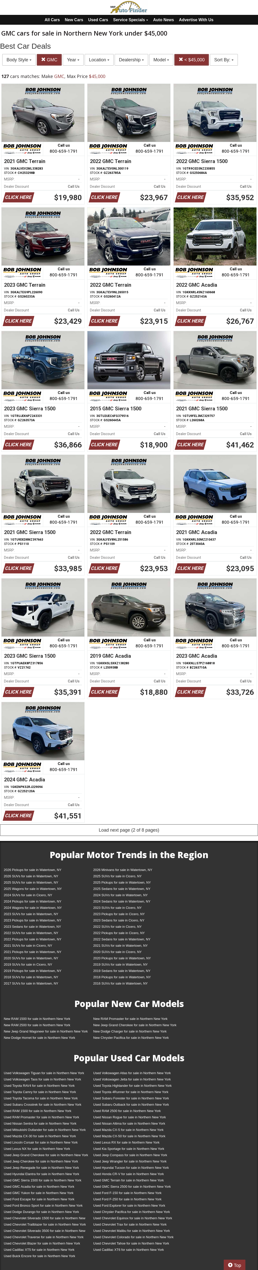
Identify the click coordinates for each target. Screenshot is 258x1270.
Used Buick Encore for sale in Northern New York (39, 1256)
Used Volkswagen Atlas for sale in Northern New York (132, 1073)
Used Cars (98, 20)
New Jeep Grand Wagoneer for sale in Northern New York (46, 1031)
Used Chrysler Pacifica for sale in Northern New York (131, 1212)
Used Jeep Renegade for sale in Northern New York (41, 1168)
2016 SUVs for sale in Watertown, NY (120, 983)
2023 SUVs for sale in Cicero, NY (117, 908)
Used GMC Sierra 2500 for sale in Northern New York (132, 1186)
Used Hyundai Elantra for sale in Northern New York (41, 1174)
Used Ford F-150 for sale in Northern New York (127, 1193)
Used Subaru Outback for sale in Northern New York (131, 1104)
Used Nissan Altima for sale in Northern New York (129, 1123)
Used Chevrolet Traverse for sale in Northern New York (43, 1237)
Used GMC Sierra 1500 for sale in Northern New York (42, 1180)
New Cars (74, 20)
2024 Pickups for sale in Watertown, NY (32, 901)
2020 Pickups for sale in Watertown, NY (122, 958)
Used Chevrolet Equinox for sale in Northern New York (132, 1218)
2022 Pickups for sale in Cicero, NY (119, 933)
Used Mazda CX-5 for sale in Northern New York (128, 1130)
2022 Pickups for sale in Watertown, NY (32, 939)
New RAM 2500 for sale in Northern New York (37, 1025)
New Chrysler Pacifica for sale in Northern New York (131, 1038)
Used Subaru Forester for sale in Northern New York (131, 1098)
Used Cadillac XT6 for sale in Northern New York (128, 1250)
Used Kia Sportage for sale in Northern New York (128, 1149)
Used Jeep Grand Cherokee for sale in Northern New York (46, 1155)
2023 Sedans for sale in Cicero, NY (118, 920)
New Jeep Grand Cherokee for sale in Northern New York (134, 1025)
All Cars (52, 20)
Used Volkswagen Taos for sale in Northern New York (42, 1079)
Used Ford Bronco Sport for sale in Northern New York (43, 1205)
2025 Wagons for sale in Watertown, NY (33, 889)
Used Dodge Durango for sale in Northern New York (41, 1212)
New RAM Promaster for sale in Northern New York (130, 1019)
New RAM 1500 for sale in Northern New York (37, 1019)
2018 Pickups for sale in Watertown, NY (122, 977)
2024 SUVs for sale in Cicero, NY (28, 895)
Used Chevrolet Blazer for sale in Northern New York (42, 1243)
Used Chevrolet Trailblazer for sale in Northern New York (45, 1224)
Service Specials (130, 20)
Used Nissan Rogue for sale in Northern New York (129, 1117)
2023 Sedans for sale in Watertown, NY (32, 927)
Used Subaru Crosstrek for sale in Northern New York (42, 1104)
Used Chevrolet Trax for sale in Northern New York (130, 1224)
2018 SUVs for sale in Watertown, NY (31, 977)
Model (161, 59)
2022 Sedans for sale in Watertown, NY (121, 939)
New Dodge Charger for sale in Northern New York (130, 1031)
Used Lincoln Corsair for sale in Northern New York (41, 1142)
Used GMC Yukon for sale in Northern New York (39, 1193)
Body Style (19, 59)
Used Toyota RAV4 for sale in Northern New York (39, 1086)
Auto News (163, 20)
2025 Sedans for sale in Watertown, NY (121, 889)
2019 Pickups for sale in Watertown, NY (32, 971)
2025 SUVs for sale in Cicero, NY (117, 876)
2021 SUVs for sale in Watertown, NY (120, 945)
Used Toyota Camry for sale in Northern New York (40, 1092)
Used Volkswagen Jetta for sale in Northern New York (132, 1079)
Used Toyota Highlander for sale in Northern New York (132, 1086)
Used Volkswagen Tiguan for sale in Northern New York (44, 1073)
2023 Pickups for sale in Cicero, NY (119, 914)
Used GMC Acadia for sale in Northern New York (39, 1186)
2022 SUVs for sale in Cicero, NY (117, 927)
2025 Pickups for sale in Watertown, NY (122, 882)
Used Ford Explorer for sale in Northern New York (129, 1205)
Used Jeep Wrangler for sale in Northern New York (130, 1161)
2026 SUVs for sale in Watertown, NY (31, 876)
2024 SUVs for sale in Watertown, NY (120, 895)
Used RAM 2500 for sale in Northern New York (127, 1111)
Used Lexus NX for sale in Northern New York (37, 1149)
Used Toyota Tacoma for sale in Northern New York (41, 1098)
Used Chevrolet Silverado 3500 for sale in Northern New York (44, 1232)
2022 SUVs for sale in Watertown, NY (31, 933)
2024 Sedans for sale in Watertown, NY (121, 901)
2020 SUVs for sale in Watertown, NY (31, 958)
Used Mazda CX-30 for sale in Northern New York (40, 1136)
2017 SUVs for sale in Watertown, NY (31, 983)
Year (73, 59)
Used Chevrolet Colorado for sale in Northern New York (133, 1237)
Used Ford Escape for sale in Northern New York (39, 1199)
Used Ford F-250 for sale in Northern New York (127, 1199)
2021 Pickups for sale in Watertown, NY (32, 952)
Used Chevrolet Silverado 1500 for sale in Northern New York (44, 1219)
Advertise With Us (196, 20)
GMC (49, 59)
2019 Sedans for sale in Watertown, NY (121, 971)
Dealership (131, 59)
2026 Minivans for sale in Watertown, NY (122, 870)
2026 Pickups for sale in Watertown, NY (32, 870)
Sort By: (224, 59)
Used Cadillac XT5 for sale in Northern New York (39, 1250)
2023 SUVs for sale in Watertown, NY (31, 914)
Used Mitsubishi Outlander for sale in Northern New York (45, 1130)
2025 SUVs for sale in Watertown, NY (31, 882)
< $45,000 (192, 59)
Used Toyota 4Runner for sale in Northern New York (130, 1092)
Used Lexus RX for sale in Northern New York (126, 1142)
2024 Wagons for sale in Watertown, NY (33, 908)
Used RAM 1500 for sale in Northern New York (37, 1111)
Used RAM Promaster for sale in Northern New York (41, 1117)
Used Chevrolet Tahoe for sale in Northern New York (131, 1243)
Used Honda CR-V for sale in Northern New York (128, 1174)
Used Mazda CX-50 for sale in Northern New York (129, 1136)
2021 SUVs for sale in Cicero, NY (28, 945)
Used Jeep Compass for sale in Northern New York (130, 1155)
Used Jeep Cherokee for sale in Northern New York (41, 1161)
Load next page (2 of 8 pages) (129, 830)
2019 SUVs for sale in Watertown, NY (120, 964)
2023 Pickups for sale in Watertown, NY (32, 920)
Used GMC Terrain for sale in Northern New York (128, 1180)
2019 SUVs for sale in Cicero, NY (28, 964)
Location (99, 59)
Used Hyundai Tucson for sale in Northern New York (131, 1168)
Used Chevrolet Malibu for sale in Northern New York (131, 1231)
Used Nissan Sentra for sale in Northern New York (40, 1123)
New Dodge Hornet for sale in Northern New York (39, 1038)
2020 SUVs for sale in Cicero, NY (117, 952)
